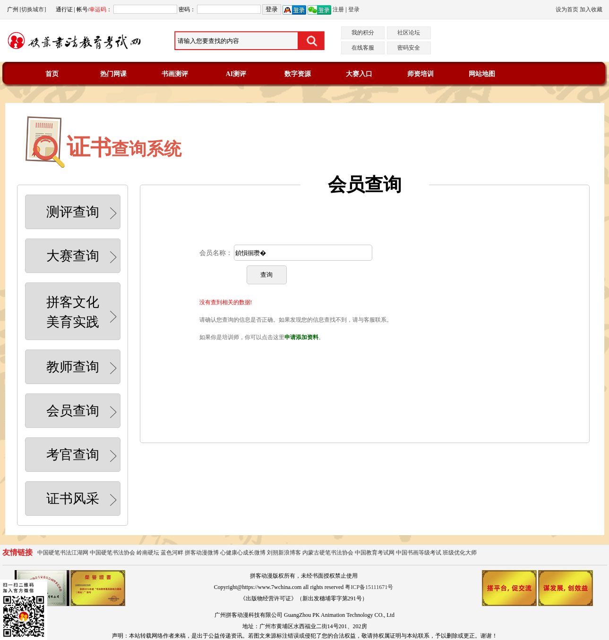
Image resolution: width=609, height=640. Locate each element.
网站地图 (482, 73)
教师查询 (83, 367)
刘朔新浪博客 (284, 552)
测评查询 (83, 213)
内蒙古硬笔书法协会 (327, 552)
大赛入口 (359, 73)
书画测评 (175, 73)
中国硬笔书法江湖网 (62, 552)
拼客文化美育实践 (83, 312)
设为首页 (567, 9)
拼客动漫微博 (202, 552)
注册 (338, 9)
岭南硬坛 (148, 552)
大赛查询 (83, 256)
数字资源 (297, 73)
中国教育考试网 (375, 552)
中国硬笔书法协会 (112, 552)
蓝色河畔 (172, 552)
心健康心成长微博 (243, 552)
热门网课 (113, 73)
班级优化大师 (460, 552)
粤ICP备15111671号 (369, 587)
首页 (52, 73)
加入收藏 (591, 9)
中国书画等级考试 (418, 552)
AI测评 (236, 73)
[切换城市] (33, 9)
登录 (354, 9)
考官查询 (83, 455)
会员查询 (83, 411)
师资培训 (420, 73)
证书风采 (83, 499)
